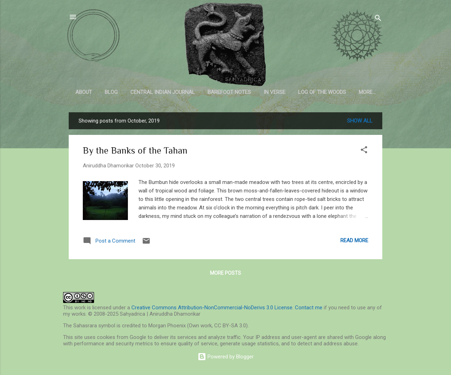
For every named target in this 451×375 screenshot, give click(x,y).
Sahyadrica (226, 49)
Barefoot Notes (229, 92)
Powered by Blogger (226, 356)
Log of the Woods (322, 92)
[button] (364, 150)
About (83, 92)
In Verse (274, 92)
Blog (111, 92)
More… (367, 92)
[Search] (378, 19)
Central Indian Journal (162, 92)
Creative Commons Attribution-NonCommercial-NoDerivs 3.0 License (211, 307)
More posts (225, 273)
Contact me (308, 307)
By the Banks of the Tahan (135, 150)
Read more (354, 240)
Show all (359, 121)
